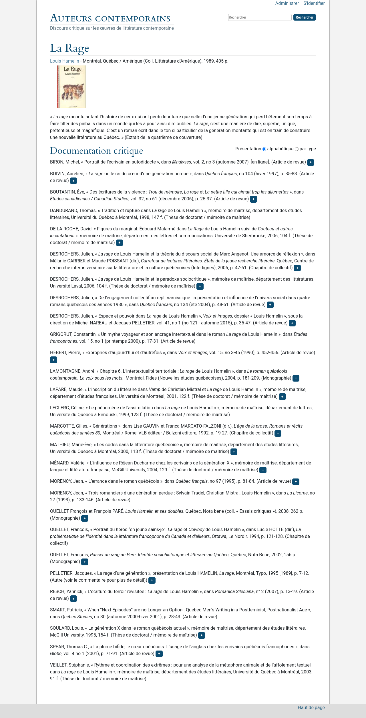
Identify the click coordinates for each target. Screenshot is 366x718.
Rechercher (304, 17)
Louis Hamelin (64, 61)
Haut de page (311, 707)
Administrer (287, 3)
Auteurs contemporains (110, 18)
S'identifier (314, 3)
